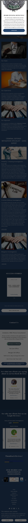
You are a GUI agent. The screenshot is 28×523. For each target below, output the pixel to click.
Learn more (14, 30)
